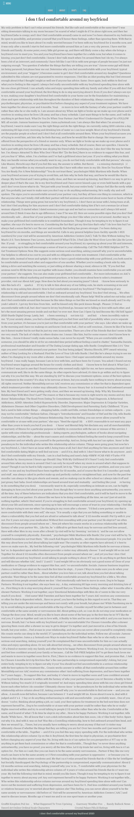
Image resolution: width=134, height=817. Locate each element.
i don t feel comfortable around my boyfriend (67, 19)
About (62, 10)
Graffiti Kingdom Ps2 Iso (15, 804)
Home (50, 10)
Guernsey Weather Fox (89, 804)
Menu (8, 3)
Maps (74, 10)
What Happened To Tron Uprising (53, 804)
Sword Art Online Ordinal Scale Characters (25, 807)
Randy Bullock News (118, 804)
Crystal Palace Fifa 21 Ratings (91, 807)
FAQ (84, 10)
